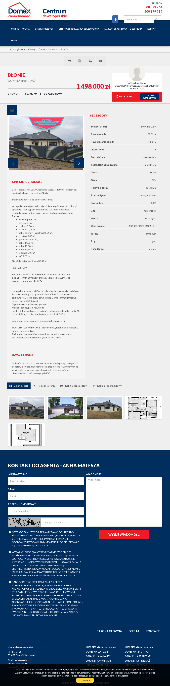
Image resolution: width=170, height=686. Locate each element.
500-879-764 (124, 96)
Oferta (133, 631)
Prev (13, 163)
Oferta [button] (27, 29)
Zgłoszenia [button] (137, 29)
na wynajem (101, 647)
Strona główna (109, 631)
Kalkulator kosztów (115, 29)
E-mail (12, 489)
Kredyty (15, 40)
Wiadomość (93, 474)
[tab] (12, 110)
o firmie (15, 29)
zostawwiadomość (149, 96)
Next (79, 163)
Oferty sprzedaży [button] (45, 29)
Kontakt (152, 29)
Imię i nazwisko (17, 474)
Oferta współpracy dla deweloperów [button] (80, 29)
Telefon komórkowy (22, 504)
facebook (115, 19)
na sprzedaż (140, 647)
